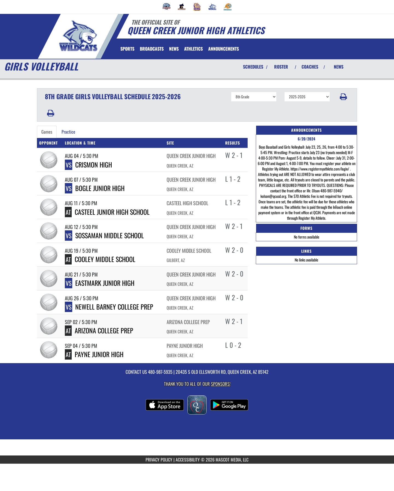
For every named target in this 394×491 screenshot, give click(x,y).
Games (46, 131)
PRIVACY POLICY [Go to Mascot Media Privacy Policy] (159, 459)
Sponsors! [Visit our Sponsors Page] (220, 383)
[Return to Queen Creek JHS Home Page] (78, 36)
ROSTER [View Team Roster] (281, 66)
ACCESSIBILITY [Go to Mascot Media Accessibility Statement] (188, 459)
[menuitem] (166, 7)
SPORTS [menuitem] (127, 48)
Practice (68, 131)
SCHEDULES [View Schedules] (253, 66)
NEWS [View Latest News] (338, 66)
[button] (343, 97)
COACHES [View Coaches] (310, 66)
